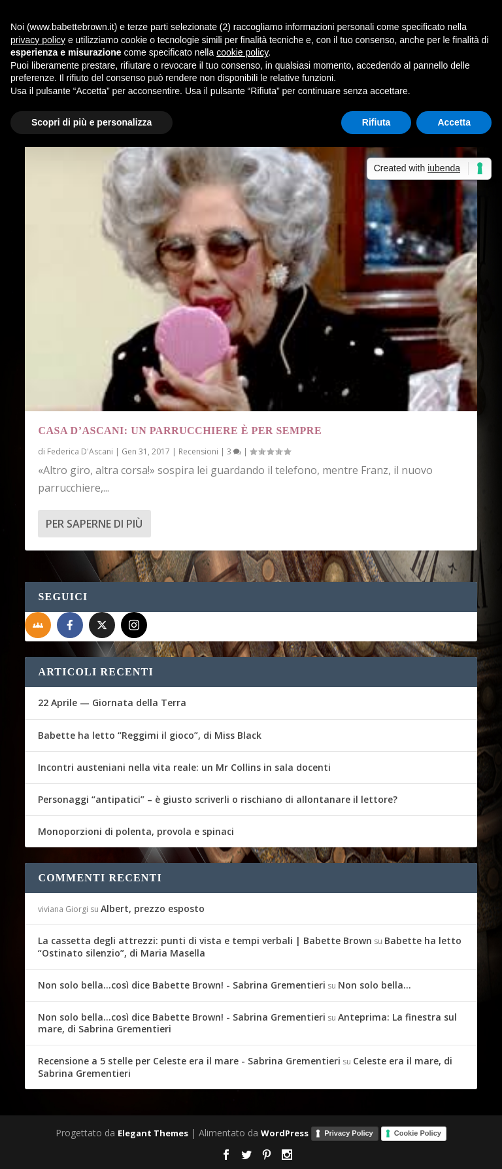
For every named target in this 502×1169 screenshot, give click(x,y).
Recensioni (198, 451)
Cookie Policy (417, 1133)
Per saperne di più (94, 524)
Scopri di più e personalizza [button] (91, 122)
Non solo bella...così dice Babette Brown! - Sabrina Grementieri (182, 985)
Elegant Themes (153, 1133)
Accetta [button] (454, 122)
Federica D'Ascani (80, 451)
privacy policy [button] (37, 40)
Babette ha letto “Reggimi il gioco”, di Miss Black (149, 735)
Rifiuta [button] (376, 122)
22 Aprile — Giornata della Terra (112, 702)
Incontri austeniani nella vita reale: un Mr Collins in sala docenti (184, 767)
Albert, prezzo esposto (153, 908)
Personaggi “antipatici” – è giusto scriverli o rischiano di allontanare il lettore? (217, 799)
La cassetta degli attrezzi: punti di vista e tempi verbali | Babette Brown (205, 940)
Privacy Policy (348, 1133)
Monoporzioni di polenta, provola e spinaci (136, 831)
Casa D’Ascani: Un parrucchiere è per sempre (180, 430)
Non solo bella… (374, 985)
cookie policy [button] (242, 52)
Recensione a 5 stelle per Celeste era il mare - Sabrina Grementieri (189, 1061)
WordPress (285, 1133)
